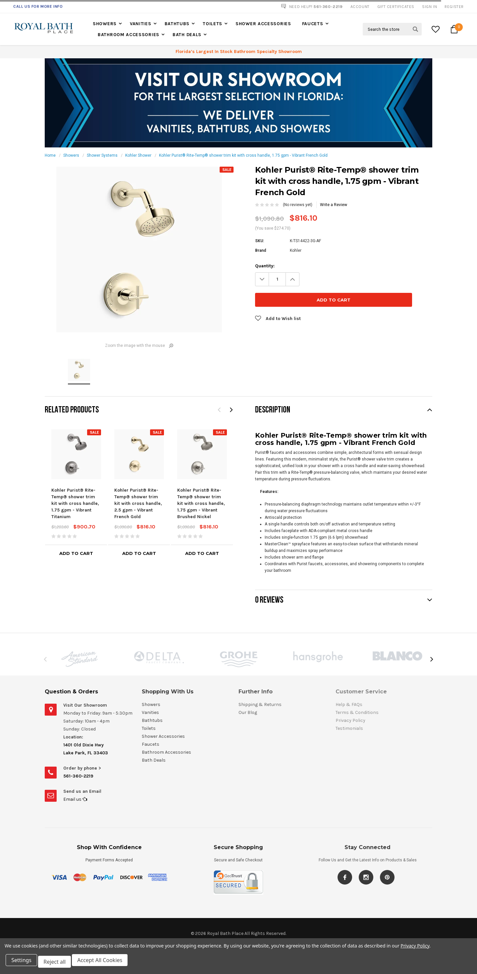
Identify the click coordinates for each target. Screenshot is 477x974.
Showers (105, 24)
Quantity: (265, 266)
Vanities (140, 24)
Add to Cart (76, 553)
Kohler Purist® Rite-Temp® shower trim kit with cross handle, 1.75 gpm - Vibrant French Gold (243, 155)
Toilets (212, 24)
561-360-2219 (78, 776)
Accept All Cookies (104, 963)
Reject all (58, 963)
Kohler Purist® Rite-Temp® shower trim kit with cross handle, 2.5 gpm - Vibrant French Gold (138, 503)
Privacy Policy (414, 949)
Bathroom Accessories (128, 34)
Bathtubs (177, 24)
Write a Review (333, 204)
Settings (23, 963)
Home (50, 155)
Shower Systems (102, 155)
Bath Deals (187, 34)
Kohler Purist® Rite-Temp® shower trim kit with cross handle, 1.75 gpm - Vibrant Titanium (75, 503)
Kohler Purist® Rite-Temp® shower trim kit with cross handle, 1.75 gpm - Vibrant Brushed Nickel (201, 503)
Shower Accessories (263, 24)
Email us (75, 799)
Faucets (312, 24)
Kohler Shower (138, 155)
